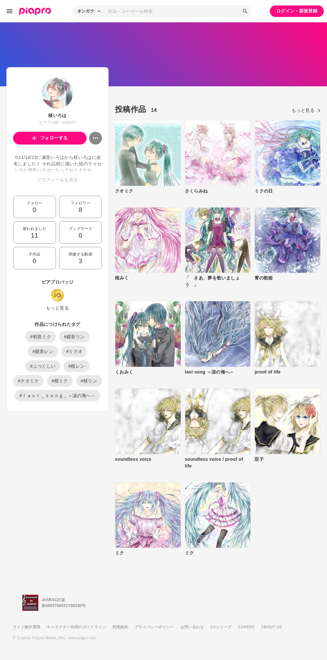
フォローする (50, 137)
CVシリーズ (221, 627)
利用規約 (120, 627)
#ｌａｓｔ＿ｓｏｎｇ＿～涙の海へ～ (57, 395)
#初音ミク (40, 336)
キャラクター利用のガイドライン (76, 627)
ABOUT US (271, 627)
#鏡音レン (43, 351)
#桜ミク (60, 380)
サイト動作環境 (26, 627)
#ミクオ (74, 351)
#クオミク (28, 380)
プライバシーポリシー (154, 627)
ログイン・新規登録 (296, 10)
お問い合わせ (192, 627)
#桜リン (89, 380)
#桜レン (76, 366)
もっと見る (57, 307)
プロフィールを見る (57, 179)
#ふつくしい (43, 366)
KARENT (246, 627)
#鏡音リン (74, 336)
